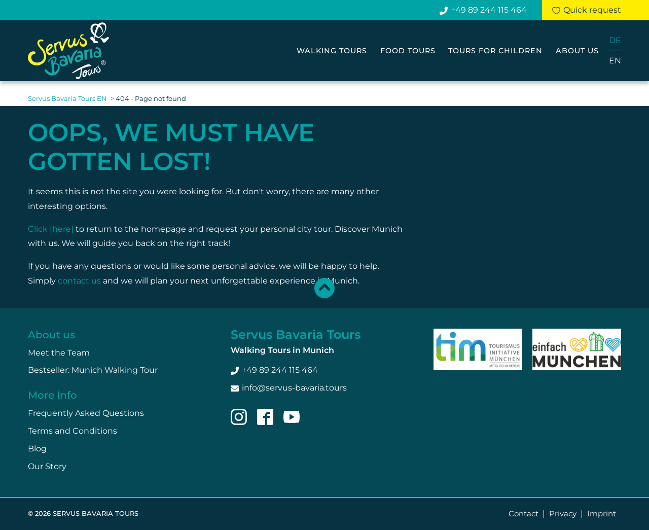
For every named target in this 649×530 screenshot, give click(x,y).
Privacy (562, 513)
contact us (79, 281)
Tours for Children (495, 50)
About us (577, 50)
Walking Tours (332, 50)
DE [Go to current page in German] (615, 40)
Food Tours (408, 50)
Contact (523, 513)
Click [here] (51, 229)
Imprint (601, 513)
